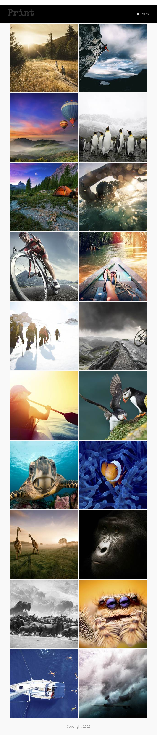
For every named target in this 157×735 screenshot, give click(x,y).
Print (21, 13)
